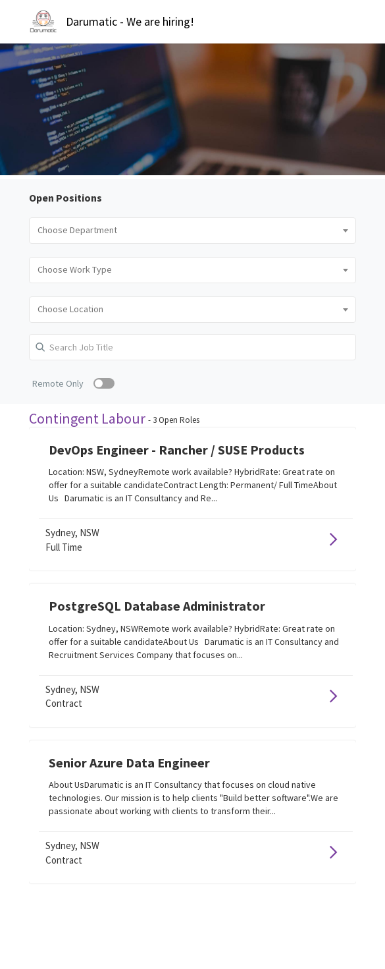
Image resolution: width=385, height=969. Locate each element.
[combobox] (192, 230)
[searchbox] (192, 230)
